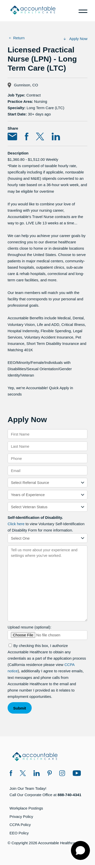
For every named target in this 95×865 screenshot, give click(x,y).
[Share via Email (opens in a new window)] (12, 137)
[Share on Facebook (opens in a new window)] (26, 137)
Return (17, 38)
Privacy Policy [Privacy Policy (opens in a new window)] (21, 816)
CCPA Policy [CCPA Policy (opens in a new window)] (20, 824)
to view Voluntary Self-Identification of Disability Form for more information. (46, 523)
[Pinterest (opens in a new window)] (49, 774)
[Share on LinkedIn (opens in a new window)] (56, 137)
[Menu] (81, 10)
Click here (16, 524)
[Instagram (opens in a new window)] (62, 774)
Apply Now (75, 38)
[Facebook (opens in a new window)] (11, 774)
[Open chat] (80, 850)
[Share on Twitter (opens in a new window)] (40, 137)
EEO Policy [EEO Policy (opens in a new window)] (19, 833)
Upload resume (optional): (29, 627)
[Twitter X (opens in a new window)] (23, 774)
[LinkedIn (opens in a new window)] (36, 774)
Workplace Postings (26, 808)
